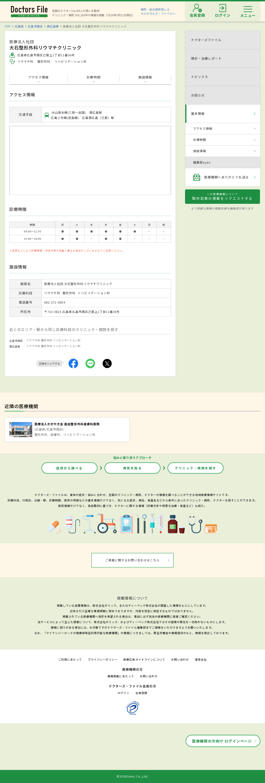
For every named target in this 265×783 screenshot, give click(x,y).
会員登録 (141, 693)
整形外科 (46, 340)
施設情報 (145, 77)
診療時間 (93, 77)
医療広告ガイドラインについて (144, 659)
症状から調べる (69, 468)
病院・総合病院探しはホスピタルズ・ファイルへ (158, 11)
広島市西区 (35, 26)
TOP (8, 26)
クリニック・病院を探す (195, 468)
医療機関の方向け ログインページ (222, 741)
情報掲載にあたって (120, 676)
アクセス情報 (38, 77)
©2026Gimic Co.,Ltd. (132, 776)
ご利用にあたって (70, 659)
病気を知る (132, 468)
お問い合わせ (180, 659)
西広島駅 (53, 26)
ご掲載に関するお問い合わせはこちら (132, 560)
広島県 (19, 26)
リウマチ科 (33, 340)
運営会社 (201, 659)
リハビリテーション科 (67, 340)
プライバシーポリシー (102, 659)
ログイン (124, 693)
